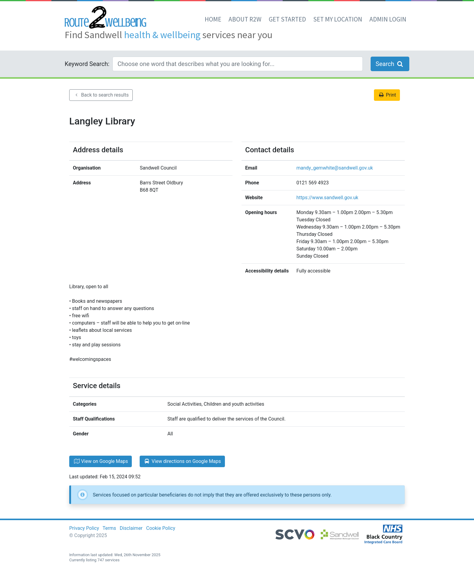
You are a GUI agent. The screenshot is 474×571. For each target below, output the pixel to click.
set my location (337, 19)
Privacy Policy (84, 528)
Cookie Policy (160, 528)
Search (390, 64)
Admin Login (387, 19)
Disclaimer (131, 528)
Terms (109, 528)
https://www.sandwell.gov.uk (328, 197)
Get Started (287, 19)
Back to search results (101, 95)
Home (213, 19)
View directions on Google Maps (182, 461)
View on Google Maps (100, 461)
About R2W (245, 19)
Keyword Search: (87, 64)
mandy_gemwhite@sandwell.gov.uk (335, 168)
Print (387, 95)
